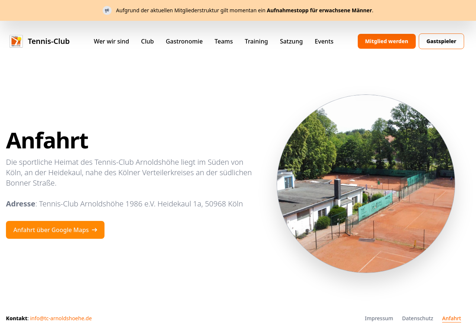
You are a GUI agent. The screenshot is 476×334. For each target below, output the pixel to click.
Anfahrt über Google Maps (55, 230)
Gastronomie (184, 41)
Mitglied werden (386, 41)
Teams (224, 41)
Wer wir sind (111, 41)
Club (147, 41)
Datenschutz (417, 318)
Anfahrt (451, 318)
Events (324, 41)
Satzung (291, 41)
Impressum (379, 318)
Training (256, 41)
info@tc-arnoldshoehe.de (61, 318)
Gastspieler (441, 41)
